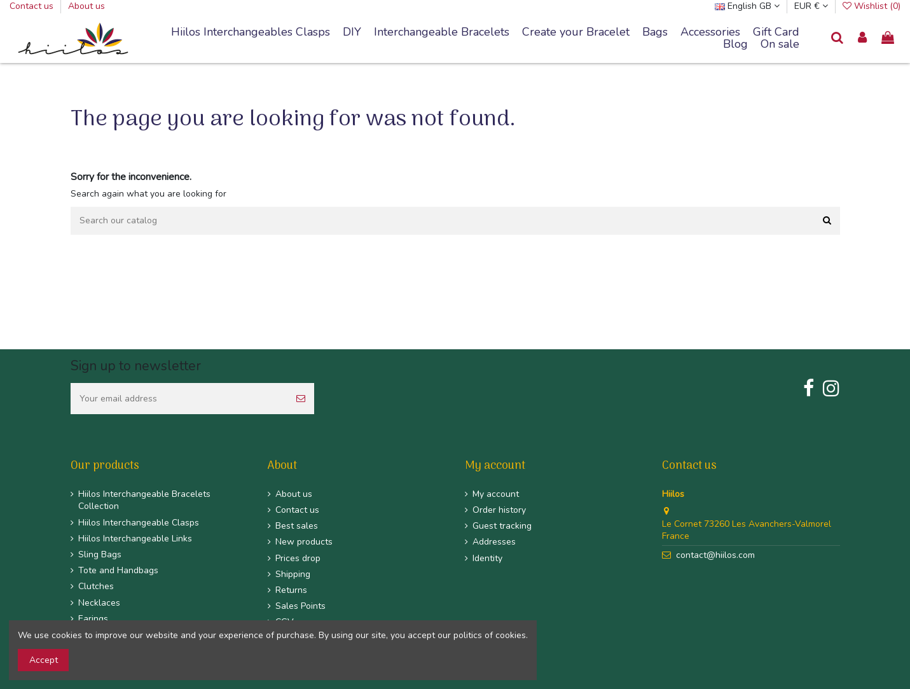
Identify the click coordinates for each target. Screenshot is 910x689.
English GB (747, 6)
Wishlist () (871, 6)
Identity (487, 558)
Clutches (96, 586)
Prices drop (298, 558)
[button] (442, 32)
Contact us (33, 6)
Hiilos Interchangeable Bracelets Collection (144, 500)
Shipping (292, 574)
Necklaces (99, 603)
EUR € (811, 6)
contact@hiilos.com (715, 555)
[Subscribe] (300, 398)
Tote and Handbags (118, 570)
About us (86, 6)
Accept (43, 660)
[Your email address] (179, 398)
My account (495, 494)
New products (304, 542)
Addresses (494, 542)
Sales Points (300, 606)
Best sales (296, 526)
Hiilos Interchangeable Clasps (138, 523)
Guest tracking (502, 526)
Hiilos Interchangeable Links (135, 538)
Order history (499, 510)
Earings (93, 619)
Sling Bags (99, 554)
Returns (291, 590)
